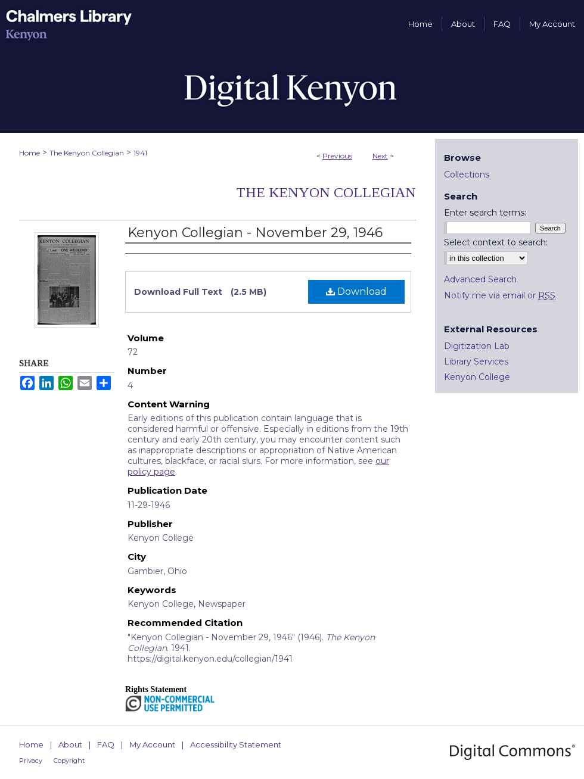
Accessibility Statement (235, 744)
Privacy (30, 760)
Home (29, 152)
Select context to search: (496, 242)
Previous (337, 155)
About (70, 744)
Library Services (476, 361)
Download (356, 291)
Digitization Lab (477, 346)
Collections (466, 174)
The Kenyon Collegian (86, 152)
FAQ (105, 744)
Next (380, 155)
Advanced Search (480, 279)
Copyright (69, 760)
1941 (140, 152)
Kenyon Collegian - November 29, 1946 (255, 233)
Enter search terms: (485, 212)
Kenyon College (477, 377)
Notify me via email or (499, 295)
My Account (152, 744)
